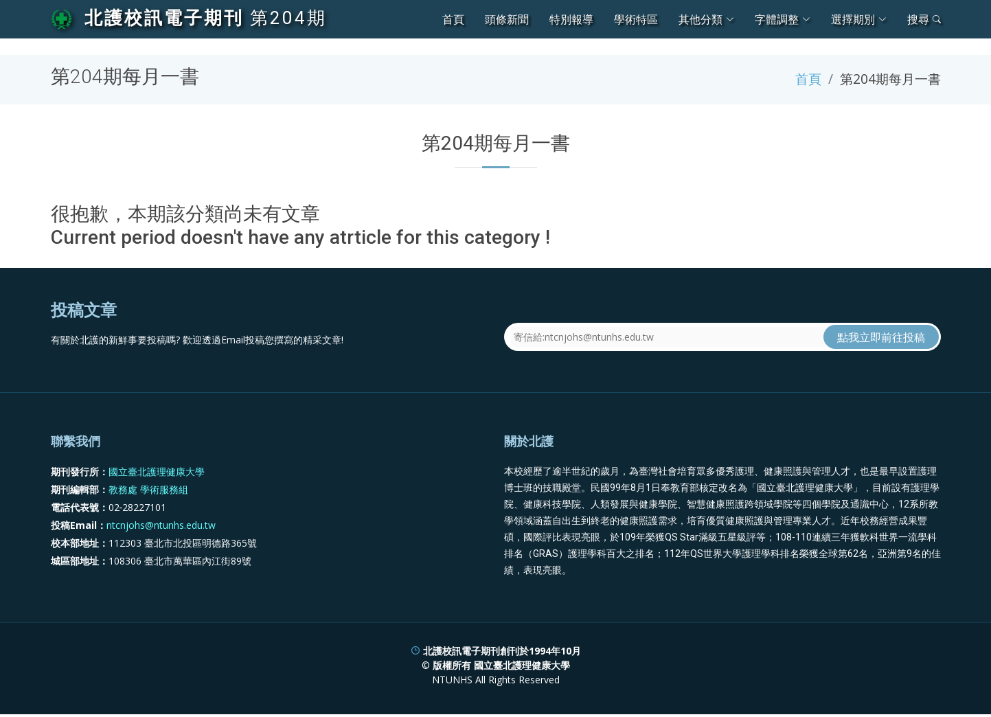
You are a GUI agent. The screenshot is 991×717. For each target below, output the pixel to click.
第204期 (288, 18)
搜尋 (924, 19)
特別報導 (571, 19)
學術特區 (636, 19)
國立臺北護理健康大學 (157, 471)
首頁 (453, 19)
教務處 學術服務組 (148, 489)
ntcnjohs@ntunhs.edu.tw (161, 525)
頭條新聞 (507, 19)
